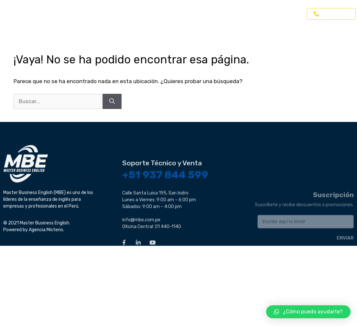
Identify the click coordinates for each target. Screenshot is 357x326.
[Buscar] (112, 101)
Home (76, 13)
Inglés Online (234, 13)
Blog (265, 13)
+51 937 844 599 (165, 201)
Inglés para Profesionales (180, 13)
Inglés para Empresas (118, 13)
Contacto (291, 13)
